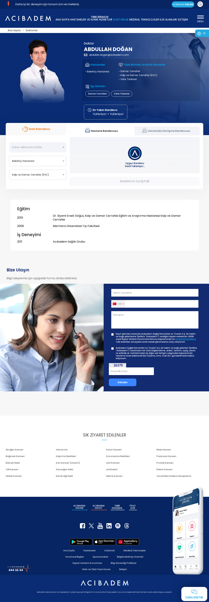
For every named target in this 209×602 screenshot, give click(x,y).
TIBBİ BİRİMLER (99, 18)
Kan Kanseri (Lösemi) (68, 462)
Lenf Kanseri (113, 462)
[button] (118, 304)
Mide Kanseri (163, 449)
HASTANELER (78, 19)
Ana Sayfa (69, 550)
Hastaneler (89, 550)
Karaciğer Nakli (64, 469)
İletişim (123, 569)
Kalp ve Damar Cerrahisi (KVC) (138, 75)
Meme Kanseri (114, 476)
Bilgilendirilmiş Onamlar (130, 556)
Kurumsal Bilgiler (75, 556)
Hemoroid (61, 449)
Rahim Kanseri (164, 469)
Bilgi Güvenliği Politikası (123, 563)
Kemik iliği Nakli (64, 476)
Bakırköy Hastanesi (98, 71)
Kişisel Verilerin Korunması (87, 563)
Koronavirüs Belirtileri (118, 456)
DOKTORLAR (120, 19)
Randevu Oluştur (134, 181)
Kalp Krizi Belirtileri (66, 456)
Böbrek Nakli (13, 462)
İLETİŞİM (183, 19)
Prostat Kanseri (164, 462)
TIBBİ (117, 507)
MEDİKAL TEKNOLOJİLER (144, 19)
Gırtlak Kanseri (14, 476)
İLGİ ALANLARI (168, 19)
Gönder (122, 382)
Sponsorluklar (100, 556)
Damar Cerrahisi (130, 71)
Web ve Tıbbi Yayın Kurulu (96, 569)
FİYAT (133, 507)
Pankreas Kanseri (166, 456)
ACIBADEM (183, 4)
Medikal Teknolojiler (135, 550)
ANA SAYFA (62, 19)
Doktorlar (109, 550)
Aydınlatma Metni (185, 339)
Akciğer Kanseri (14, 449)
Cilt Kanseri (12, 469)
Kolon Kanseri (114, 449)
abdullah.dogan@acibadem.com (106, 55)
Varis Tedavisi (128, 79)
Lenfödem (112, 469)
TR (204, 33)
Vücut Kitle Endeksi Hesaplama (173, 476)
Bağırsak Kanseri (15, 456)
